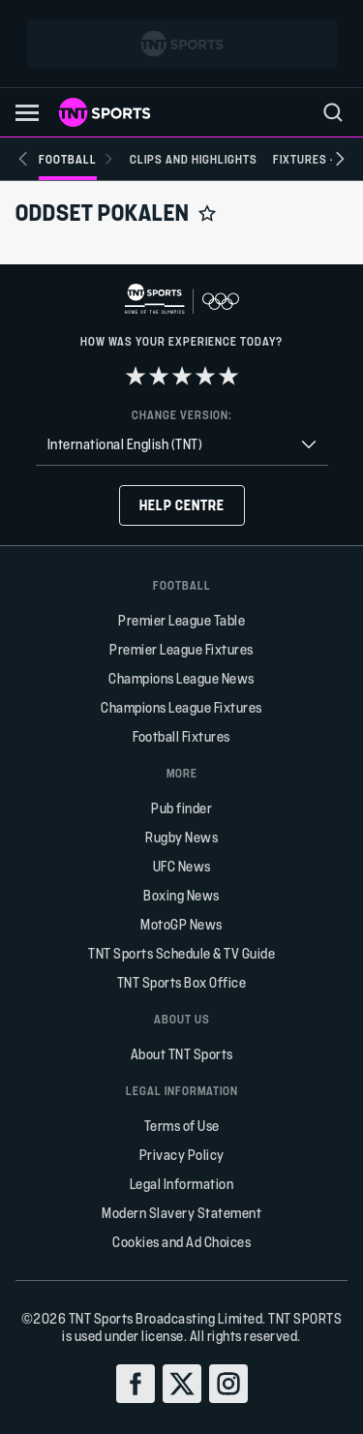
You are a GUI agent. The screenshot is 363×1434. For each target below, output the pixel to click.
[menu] (333, 112)
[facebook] (135, 1383)
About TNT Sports (182, 1054)
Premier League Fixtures (181, 649)
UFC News (182, 866)
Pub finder (181, 808)
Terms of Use (182, 1125)
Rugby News (181, 837)
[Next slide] (340, 159)
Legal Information (182, 1183)
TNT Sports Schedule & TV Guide (181, 953)
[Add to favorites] (207, 213)
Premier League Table (181, 620)
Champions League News (181, 678)
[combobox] (182, 445)
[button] (27, 113)
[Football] (76, 158)
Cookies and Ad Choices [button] (181, 1242)
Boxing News (181, 895)
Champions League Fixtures (181, 707)
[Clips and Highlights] (193, 158)
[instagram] (228, 1383)
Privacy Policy (182, 1154)
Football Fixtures (181, 736)
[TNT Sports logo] (104, 112)
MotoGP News (181, 924)
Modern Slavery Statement (181, 1213)
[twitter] (182, 1383)
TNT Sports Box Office (182, 982)
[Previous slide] (23, 159)
